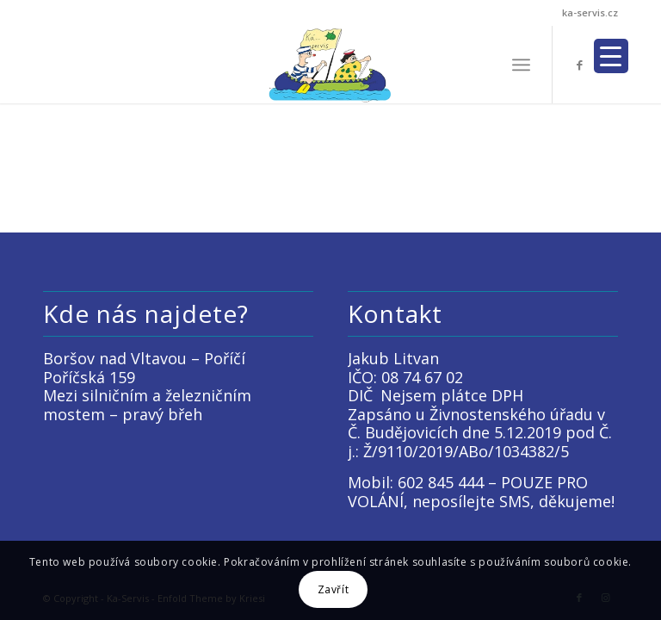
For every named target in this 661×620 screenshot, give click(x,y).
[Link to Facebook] (579, 65)
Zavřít (333, 589)
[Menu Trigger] (611, 56)
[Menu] (521, 64)
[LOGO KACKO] (331, 64)
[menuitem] (521, 64)
